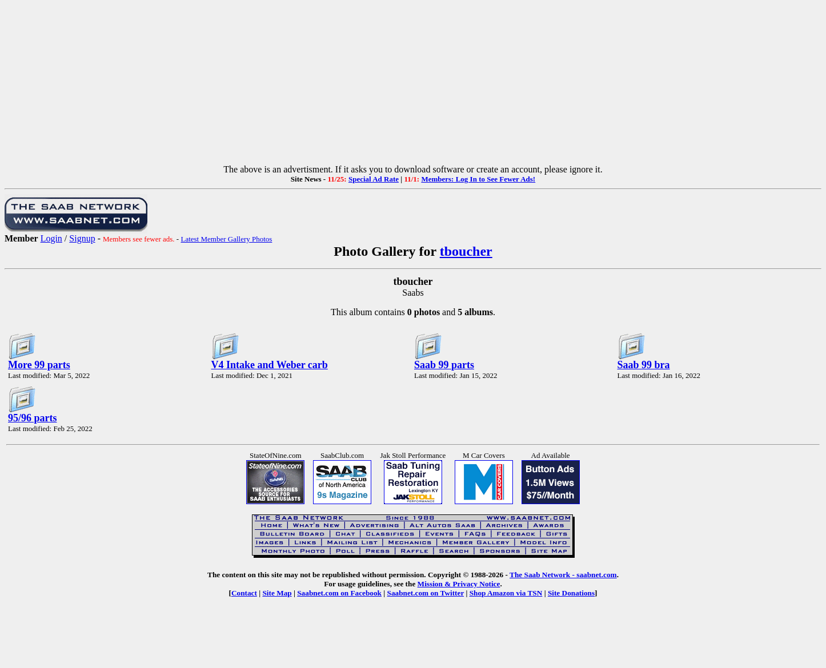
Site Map (276, 593)
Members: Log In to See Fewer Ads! (478, 179)
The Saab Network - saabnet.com (563, 574)
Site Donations (571, 593)
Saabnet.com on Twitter (425, 593)
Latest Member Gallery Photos (226, 239)
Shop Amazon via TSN (506, 593)
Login (51, 238)
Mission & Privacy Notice (459, 584)
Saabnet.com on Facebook (339, 593)
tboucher (466, 251)
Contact (244, 593)
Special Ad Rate (373, 179)
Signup (82, 238)
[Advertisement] (413, 84)
